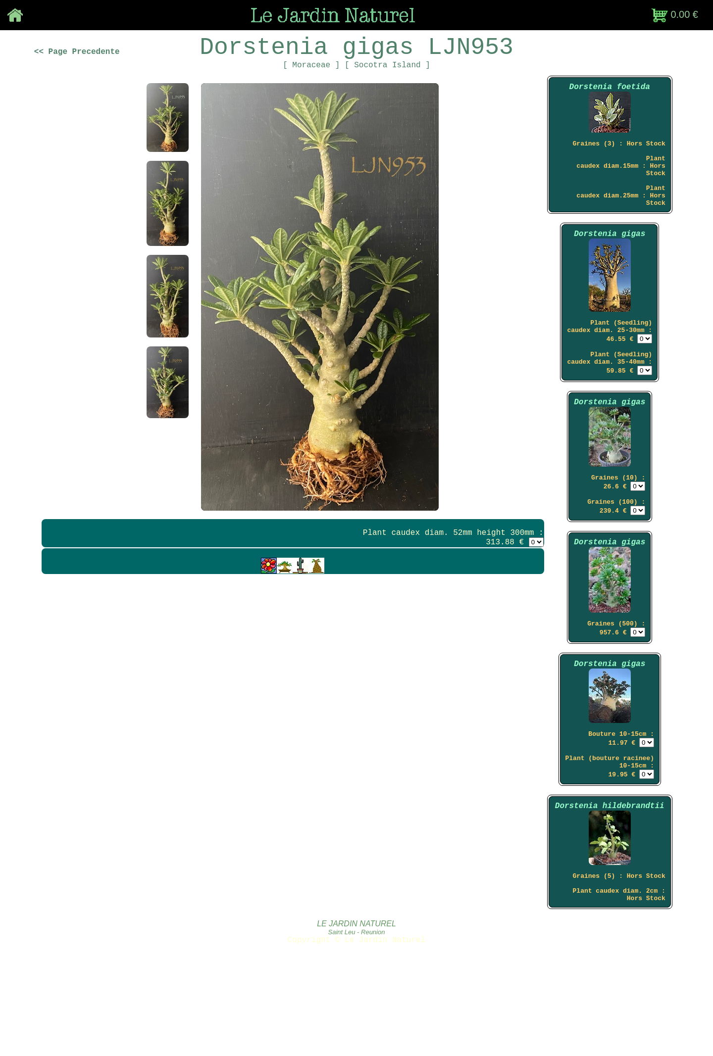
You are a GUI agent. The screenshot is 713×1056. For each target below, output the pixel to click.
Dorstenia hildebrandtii (609, 878)
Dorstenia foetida (609, 99)
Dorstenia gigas (609, 265)
